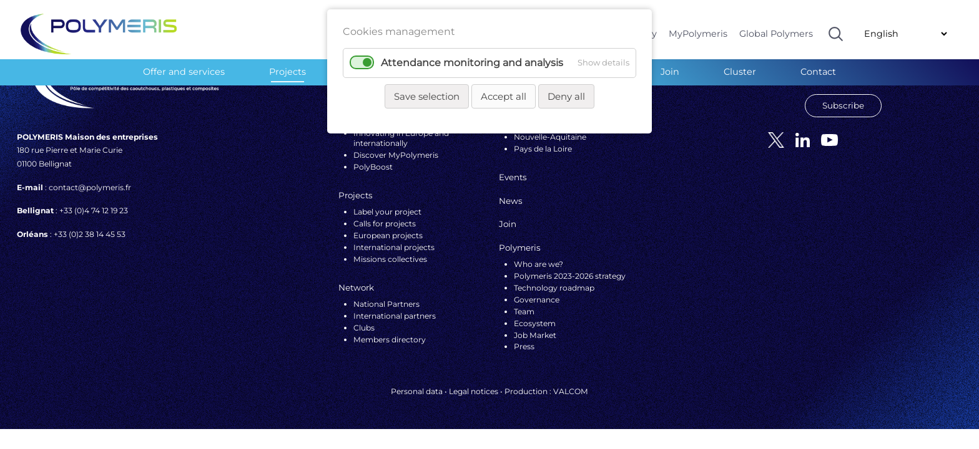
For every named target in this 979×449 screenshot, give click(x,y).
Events (513, 177)
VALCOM (570, 391)
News (511, 201)
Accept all (503, 96)
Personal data (417, 391)
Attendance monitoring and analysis (472, 63)
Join (670, 71)
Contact (818, 71)
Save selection (427, 96)
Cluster (740, 71)
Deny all (566, 96)
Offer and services (184, 71)
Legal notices (473, 391)
